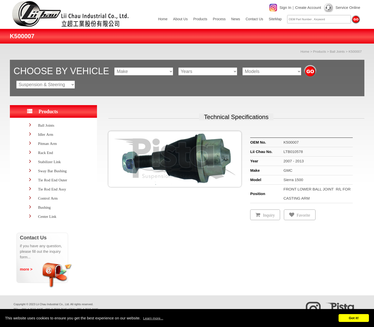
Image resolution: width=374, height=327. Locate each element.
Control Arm (47, 198)
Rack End (45, 153)
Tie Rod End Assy (52, 189)
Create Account (308, 7)
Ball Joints (337, 51)
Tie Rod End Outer (52, 180)
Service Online (348, 7)
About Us (180, 19)
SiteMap (275, 19)
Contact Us (254, 19)
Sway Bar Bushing (52, 171)
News (235, 19)
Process (219, 19)
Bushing (44, 207)
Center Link (47, 216)
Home (162, 19)
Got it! (354, 318)
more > (26, 269)
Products (200, 19)
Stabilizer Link (49, 162)
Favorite (303, 215)
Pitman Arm (47, 143)
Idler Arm (45, 134)
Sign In (285, 7)
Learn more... (153, 318)
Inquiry (269, 215)
